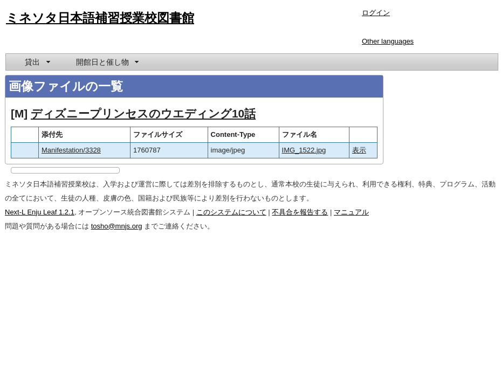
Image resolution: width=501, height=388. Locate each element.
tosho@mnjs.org (116, 226)
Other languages (388, 41)
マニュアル (351, 212)
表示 (359, 150)
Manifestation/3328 (71, 150)
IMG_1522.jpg (304, 150)
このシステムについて (231, 212)
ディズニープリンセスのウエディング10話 (143, 113)
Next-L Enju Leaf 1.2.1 (39, 212)
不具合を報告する (300, 212)
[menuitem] (37, 62)
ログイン (376, 13)
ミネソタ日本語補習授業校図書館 (100, 18)
